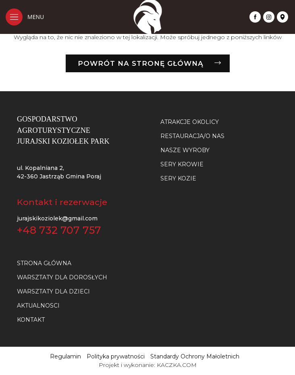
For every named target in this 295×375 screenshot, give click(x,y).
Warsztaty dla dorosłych (62, 277)
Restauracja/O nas (192, 136)
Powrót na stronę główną (141, 63)
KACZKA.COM (177, 365)
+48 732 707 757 (59, 230)
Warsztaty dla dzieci (53, 291)
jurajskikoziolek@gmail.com (57, 218)
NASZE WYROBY (185, 150)
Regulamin (65, 356)
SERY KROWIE (182, 164)
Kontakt (31, 319)
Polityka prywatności (116, 356)
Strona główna (44, 263)
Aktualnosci (38, 305)
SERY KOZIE (178, 178)
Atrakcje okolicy (189, 122)
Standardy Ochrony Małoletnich (194, 356)
